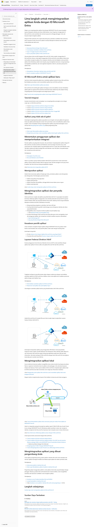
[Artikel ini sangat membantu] (78, 36)
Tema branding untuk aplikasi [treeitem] (9, 53)
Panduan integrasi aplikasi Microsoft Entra (51, 236)
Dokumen (31, 14)
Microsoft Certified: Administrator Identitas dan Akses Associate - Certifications (41, 508)
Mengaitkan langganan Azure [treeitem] (9, 44)
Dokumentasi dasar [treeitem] (6, 19)
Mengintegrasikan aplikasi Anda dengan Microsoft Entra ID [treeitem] (10, 71)
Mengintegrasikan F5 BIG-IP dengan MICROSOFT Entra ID (40, 445)
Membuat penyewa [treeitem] (7, 38)
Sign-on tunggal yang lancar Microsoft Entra (37, 51)
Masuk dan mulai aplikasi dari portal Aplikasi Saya (38, 285)
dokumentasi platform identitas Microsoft (36, 465)
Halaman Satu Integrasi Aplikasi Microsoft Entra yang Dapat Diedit (46, 234)
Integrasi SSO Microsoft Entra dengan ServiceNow (42, 105)
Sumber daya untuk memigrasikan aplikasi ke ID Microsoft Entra (41, 187)
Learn (26, 14)
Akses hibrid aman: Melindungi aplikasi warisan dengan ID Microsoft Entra (44, 432)
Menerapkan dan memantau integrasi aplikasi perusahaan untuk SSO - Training (41, 502)
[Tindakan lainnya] (68, 14)
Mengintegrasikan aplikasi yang (38, 125)
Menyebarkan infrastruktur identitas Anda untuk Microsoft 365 (41, 71)
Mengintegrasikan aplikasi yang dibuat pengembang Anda (84, 28)
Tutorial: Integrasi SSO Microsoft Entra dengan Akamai (39, 438)
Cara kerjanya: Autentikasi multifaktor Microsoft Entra (39, 50)
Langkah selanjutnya (82, 30)
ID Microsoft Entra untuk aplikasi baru (85, 17)
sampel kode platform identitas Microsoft (36, 481)
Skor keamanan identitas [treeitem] (9, 67)
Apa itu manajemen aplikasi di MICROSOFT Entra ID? (39, 73)
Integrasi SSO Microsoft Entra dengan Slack (41, 113)
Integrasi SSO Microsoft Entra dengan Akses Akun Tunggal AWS (45, 111)
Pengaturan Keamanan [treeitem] (8, 75)
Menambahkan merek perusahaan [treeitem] (8, 49)
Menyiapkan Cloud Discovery (33, 156)
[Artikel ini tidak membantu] (80, 36)
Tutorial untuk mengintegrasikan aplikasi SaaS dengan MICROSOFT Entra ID (44, 94)
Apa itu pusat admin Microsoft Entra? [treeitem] (10, 26)
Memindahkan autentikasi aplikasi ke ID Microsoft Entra (39, 283)
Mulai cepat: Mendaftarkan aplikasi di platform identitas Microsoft (42, 467)
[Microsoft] (2, 2)
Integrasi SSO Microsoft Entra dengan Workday (41, 107)
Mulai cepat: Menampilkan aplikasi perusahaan (37, 131)
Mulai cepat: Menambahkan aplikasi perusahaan (38, 85)
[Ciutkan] (16, 13)
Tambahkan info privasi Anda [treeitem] (9, 46)
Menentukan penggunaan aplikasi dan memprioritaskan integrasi (85, 20)
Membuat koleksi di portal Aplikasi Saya (40, 212)
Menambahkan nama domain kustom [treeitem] (9, 41)
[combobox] (9, 16)
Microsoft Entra (38, 14)
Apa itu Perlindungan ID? (34, 218)
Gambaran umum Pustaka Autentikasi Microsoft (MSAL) (39, 479)
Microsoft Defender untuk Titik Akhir (35, 157)
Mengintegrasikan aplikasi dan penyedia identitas (84, 23)
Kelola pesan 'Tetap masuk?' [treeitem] (9, 77)
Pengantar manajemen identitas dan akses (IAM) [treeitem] (10, 30)
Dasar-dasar (46, 14)
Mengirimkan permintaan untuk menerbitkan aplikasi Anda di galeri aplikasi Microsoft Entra (48, 133)
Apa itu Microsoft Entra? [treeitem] (8, 23)
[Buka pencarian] (88, 2)
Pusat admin (89, 5)
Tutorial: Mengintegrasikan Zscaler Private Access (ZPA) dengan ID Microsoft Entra (45, 447)
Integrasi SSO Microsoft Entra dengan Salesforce (42, 109)
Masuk (91, 1)
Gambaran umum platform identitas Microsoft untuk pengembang (45, 483)
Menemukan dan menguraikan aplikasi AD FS (37, 167)
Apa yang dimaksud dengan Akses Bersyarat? (37, 48)
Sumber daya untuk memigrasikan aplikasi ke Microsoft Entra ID (39, 490)
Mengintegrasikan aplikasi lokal (84, 25)
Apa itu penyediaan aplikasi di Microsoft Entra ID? (38, 53)
